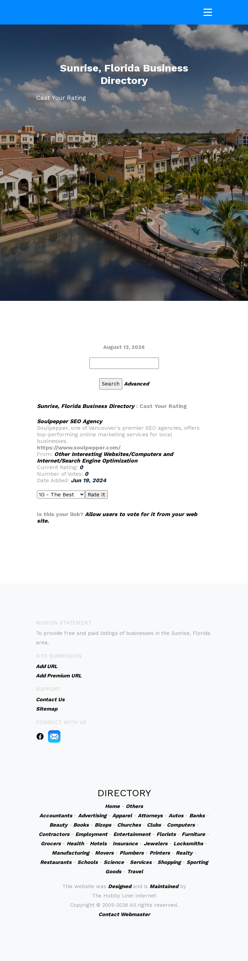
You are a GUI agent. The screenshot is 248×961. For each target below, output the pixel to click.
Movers (104, 853)
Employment (91, 834)
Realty (184, 853)
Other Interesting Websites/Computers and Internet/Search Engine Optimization (105, 457)
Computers (181, 825)
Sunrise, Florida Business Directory (85, 406)
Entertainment (132, 834)
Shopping (169, 862)
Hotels (98, 843)
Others (134, 806)
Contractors (54, 834)
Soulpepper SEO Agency (69, 421)
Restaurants (55, 862)
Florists (166, 834)
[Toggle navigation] (207, 11)
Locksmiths (188, 843)
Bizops (103, 825)
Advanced (136, 384)
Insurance (125, 843)
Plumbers (132, 853)
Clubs (154, 825)
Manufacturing (70, 853)
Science (114, 862)
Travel (135, 871)
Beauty (58, 825)
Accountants (55, 815)
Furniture (193, 834)
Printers (160, 853)
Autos (176, 815)
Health (75, 843)
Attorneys (150, 815)
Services (141, 862)
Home (112, 806)
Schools (87, 862)
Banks (197, 815)
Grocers (51, 843)
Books (81, 825)
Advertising (92, 815)
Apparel (122, 815)
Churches (129, 825)
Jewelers (156, 843)
